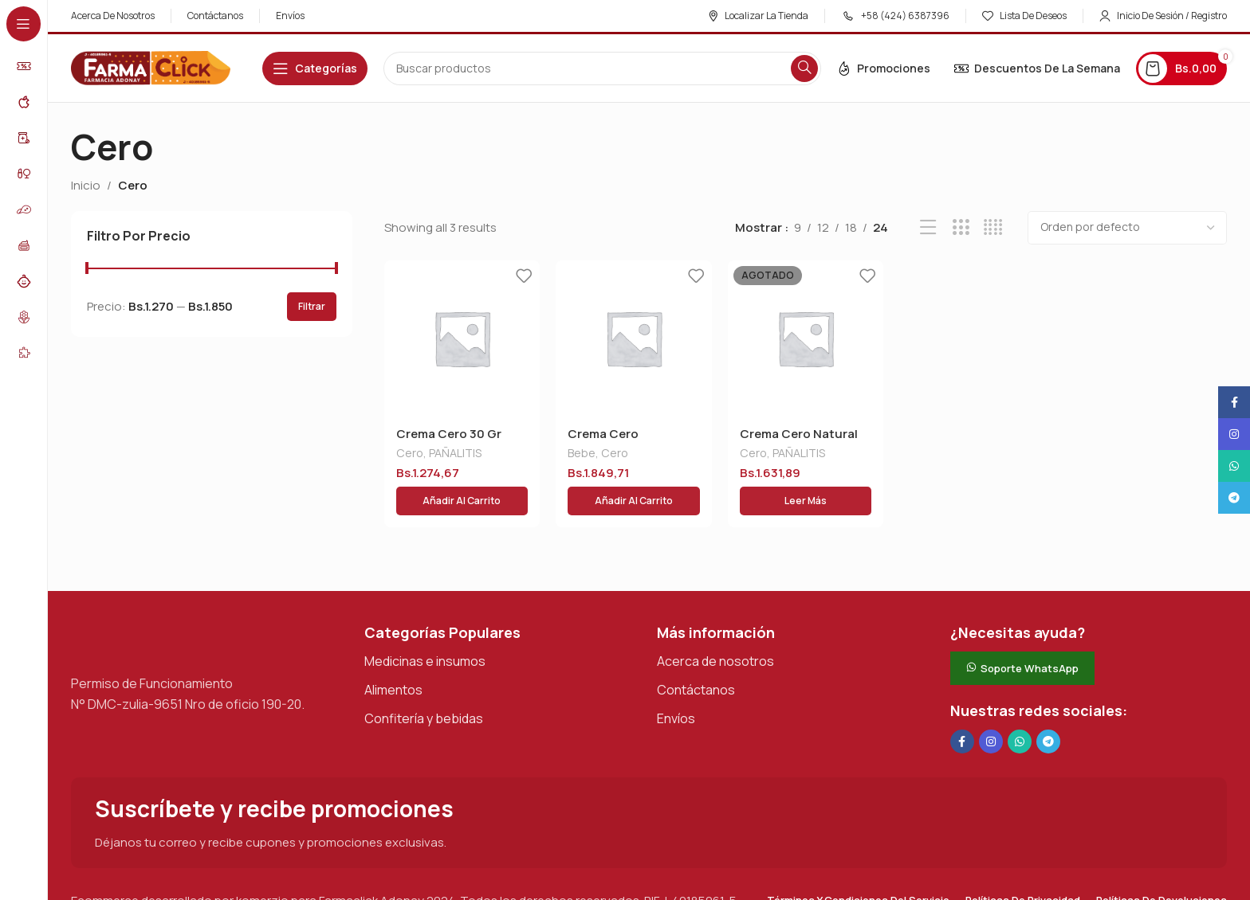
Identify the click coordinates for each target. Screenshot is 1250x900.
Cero (409, 454)
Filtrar (311, 306)
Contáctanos (696, 656)
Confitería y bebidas (423, 685)
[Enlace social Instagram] (991, 708)
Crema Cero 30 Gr (448, 433)
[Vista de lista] (928, 227)
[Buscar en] (602, 68)
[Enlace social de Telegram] (1048, 708)
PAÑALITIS (455, 454)
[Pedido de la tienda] (1127, 228)
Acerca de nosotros (715, 627)
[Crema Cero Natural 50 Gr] (806, 338)
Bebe (582, 454)
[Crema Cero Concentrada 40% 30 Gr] (634, 338)
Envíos (676, 685)
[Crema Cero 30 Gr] (462, 338)
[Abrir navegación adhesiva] (314, 68)
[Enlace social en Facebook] (962, 708)
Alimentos (393, 656)
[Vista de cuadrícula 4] (993, 227)
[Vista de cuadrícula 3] (961, 227)
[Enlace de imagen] (150, 605)
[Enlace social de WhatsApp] (1020, 708)
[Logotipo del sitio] (150, 67)
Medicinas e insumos (424, 627)
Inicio (85, 185)
